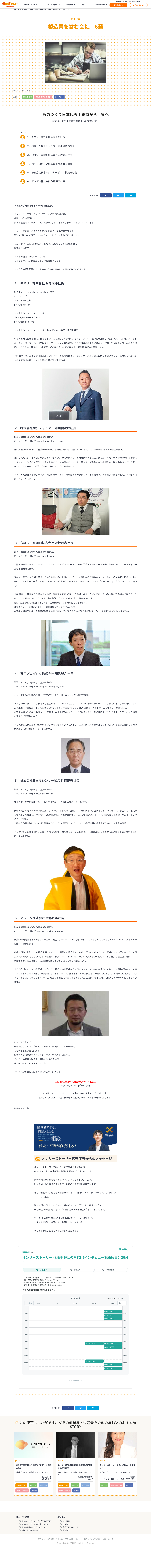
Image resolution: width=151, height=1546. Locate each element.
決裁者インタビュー (31, 4)
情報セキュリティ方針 (92, 1539)
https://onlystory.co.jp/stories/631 (37, 551)
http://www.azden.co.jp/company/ (46, 931)
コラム (83, 4)
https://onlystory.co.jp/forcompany (75, 1085)
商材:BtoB (34, 1490)
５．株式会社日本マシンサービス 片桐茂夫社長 (52, 172)
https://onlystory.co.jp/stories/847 (37, 436)
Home (16, 9)
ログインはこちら (138, 5)
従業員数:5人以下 (21, 1485)
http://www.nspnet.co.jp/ (41, 555)
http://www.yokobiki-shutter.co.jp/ (46, 440)
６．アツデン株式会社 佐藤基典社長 (46, 181)
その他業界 (24, 9)
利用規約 (59, 1539)
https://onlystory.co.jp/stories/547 (37, 789)
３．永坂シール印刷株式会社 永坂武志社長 (49, 154)
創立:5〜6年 (85, 1485)
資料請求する (118, 5)
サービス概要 (52, 4)
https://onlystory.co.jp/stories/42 (37, 926)
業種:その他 (27, 97)
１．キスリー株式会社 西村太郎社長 (46, 137)
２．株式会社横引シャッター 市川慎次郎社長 (50, 146)
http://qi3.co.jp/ (22, 304)
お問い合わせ (100, 4)
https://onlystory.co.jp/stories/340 (37, 682)
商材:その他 (59, 97)
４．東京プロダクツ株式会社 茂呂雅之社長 (49, 163)
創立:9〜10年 (43, 1485)
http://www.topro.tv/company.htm (46, 686)
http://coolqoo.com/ (24, 321)
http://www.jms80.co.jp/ (41, 793)
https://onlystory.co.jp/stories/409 (37, 291)
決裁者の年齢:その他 (43, 97)
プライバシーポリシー (73, 1539)
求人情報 (50, 1539)
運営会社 (69, 4)
